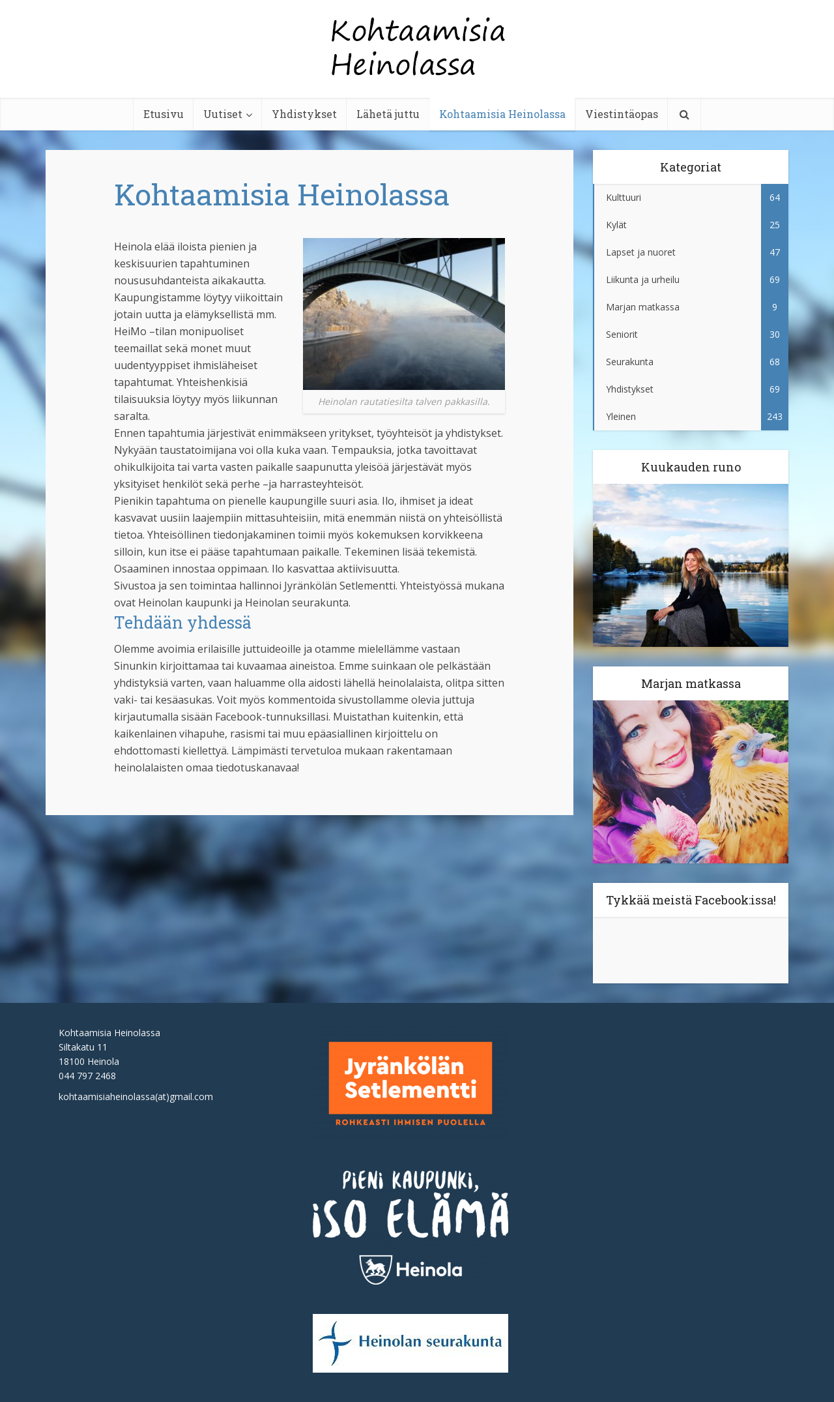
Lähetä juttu (388, 114)
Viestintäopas (621, 114)
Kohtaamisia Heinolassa (502, 114)
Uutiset (222, 114)
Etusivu (163, 114)
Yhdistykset (304, 114)
